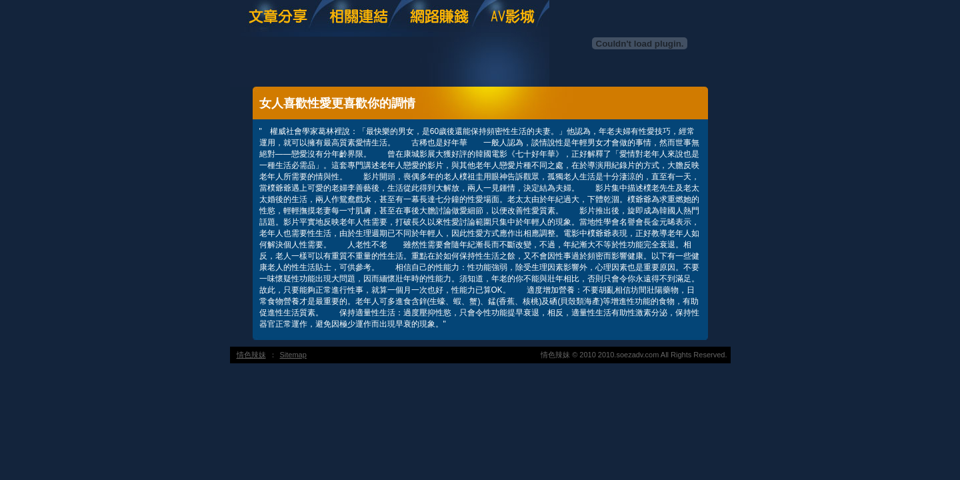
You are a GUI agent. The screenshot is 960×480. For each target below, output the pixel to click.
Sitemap (293, 355)
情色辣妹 (251, 355)
